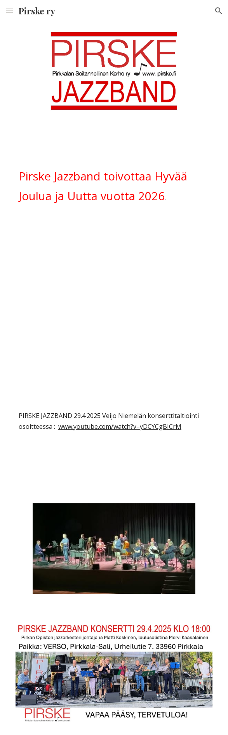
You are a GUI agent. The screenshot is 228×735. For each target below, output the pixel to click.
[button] (9, 10)
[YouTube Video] (114, 302)
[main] (114, 190)
